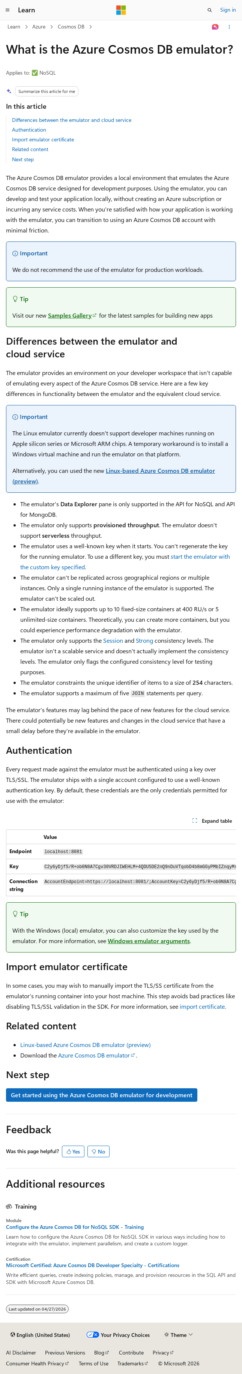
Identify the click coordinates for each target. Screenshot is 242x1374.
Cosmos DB (71, 26)
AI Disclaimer (21, 1352)
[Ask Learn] (215, 27)
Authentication (29, 129)
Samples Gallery (70, 315)
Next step (23, 159)
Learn (14, 26)
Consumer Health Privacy (35, 1363)
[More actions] (229, 27)
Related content (30, 149)
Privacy (161, 1352)
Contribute (131, 1352)
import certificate (202, 1006)
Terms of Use (93, 1363)
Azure (38, 26)
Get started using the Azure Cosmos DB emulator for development (101, 1095)
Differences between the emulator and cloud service (71, 119)
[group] (121, 863)
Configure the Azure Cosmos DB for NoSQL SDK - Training (75, 1227)
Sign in (228, 9)
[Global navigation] (7, 10)
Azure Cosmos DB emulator (94, 1055)
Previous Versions (65, 1352)
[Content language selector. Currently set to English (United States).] (40, 1335)
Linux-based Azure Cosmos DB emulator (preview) (85, 1044)
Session (113, 640)
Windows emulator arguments (149, 941)
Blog (99, 1352)
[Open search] (209, 10)
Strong (144, 640)
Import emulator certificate (43, 139)
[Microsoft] (121, 10)
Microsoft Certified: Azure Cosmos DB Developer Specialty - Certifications (92, 1265)
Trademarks (130, 1363)
